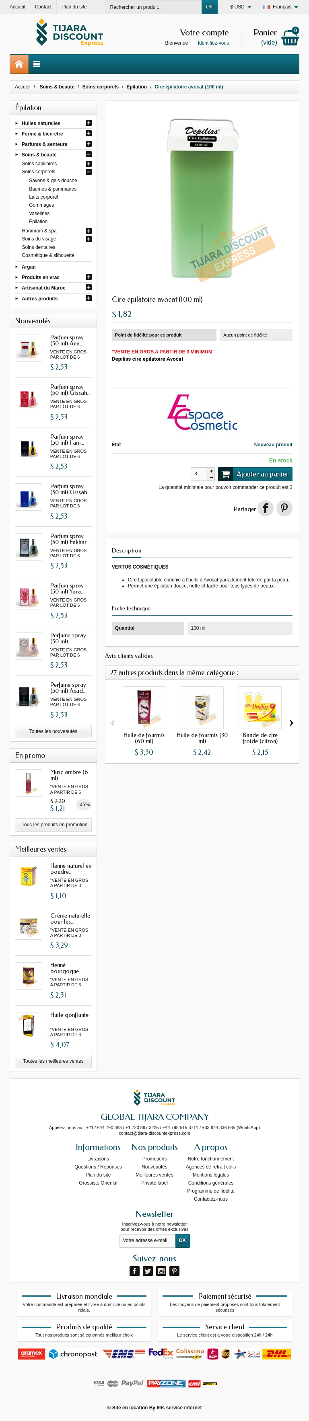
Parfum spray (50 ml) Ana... (67, 340)
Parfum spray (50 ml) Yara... (67, 588)
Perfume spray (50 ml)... (68, 638)
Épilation (38, 221)
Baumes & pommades (52, 189)
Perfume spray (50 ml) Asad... (68, 687)
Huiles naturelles (41, 123)
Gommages (41, 205)
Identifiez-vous (213, 43)
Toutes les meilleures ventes (53, 1061)
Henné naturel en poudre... (70, 868)
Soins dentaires (39, 247)
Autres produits (40, 298)
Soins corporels (39, 172)
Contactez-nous (211, 1199)
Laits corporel (43, 197)
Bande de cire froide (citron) (260, 738)
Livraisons (98, 1159)
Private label (154, 1183)
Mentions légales (211, 1175)
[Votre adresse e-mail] (147, 1241)
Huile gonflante (69, 1015)
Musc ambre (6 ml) (69, 775)
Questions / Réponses (98, 1167)
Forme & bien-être (42, 133)
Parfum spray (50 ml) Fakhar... (70, 539)
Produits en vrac (41, 277)
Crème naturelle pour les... (70, 918)
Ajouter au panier (253, 474)
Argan (29, 267)
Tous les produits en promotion (54, 825)
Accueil (23, 87)
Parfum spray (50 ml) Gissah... (70, 389)
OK (209, 7)
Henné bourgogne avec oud (64, 971)
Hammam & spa (39, 231)
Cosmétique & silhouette (48, 255)
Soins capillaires (39, 163)
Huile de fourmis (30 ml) (202, 738)
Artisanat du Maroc (44, 288)
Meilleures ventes (154, 1175)
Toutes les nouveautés (53, 731)
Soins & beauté (39, 155)
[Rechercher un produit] (153, 7)
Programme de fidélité (210, 1191)
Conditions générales (211, 1183)
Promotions (154, 1159)
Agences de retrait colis (211, 1167)
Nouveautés (154, 1167)
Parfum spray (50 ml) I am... (67, 439)
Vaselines (39, 213)
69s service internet (179, 1408)
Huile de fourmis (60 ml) (144, 738)
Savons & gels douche (53, 180)
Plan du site (98, 1175)
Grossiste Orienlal (98, 1183)
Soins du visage (39, 239)
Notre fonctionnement (211, 1159)
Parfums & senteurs (44, 144)
